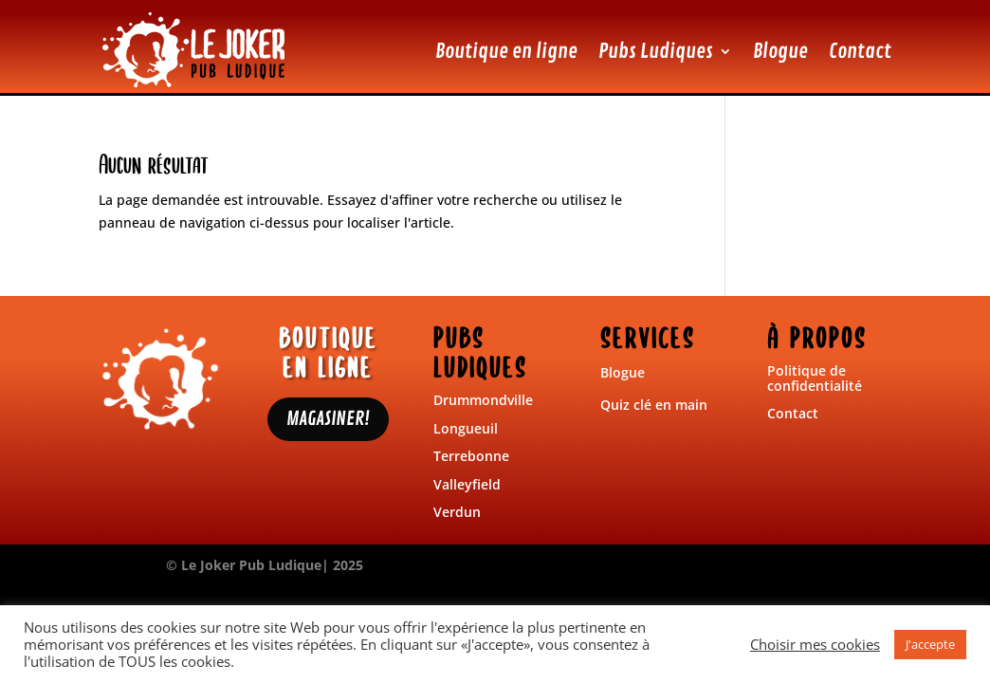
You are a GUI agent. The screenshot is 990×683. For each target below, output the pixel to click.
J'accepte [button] (930, 644)
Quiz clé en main (653, 405)
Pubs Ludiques (655, 51)
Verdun (457, 512)
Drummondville (483, 400)
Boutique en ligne (506, 51)
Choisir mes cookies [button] (815, 644)
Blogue (780, 51)
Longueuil (465, 428)
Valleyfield (467, 484)
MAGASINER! (328, 419)
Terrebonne (471, 456)
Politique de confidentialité (814, 377)
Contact (860, 51)
